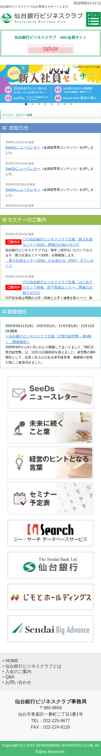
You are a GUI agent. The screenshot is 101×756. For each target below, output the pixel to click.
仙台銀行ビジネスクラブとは (33, 666)
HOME (11, 660)
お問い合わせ (18, 682)
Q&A (10, 677)
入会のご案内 (18, 671)
